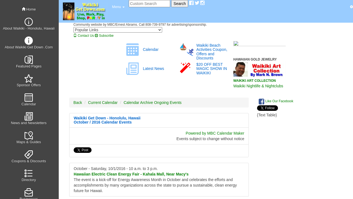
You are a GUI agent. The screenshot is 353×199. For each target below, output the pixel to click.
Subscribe (104, 36)
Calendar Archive (138, 102)
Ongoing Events (168, 102)
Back (77, 102)
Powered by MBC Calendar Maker (215, 133)
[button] (118, 7)
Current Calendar (102, 102)
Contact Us (83, 36)
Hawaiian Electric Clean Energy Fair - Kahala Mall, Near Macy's (131, 174)
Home (29, 9)
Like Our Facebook (276, 101)
